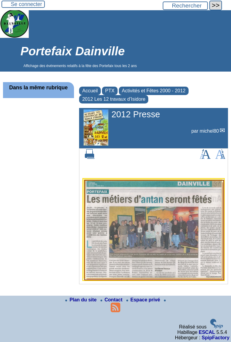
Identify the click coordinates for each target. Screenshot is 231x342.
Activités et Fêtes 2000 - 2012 (154, 90)
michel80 (209, 131)
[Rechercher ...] (185, 6)
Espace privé (144, 299)
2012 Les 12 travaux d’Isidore (113, 99)
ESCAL (207, 332)
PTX (109, 90)
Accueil (90, 90)
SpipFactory (215, 337)
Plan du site (81, 299)
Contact (112, 299)
